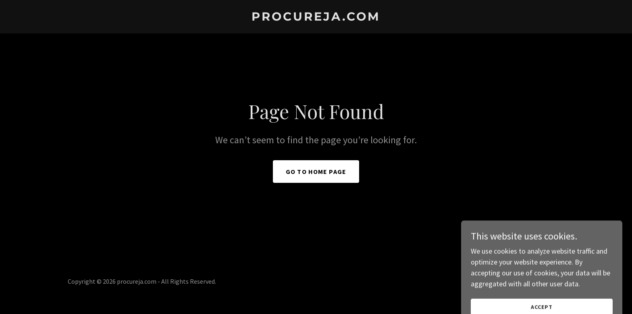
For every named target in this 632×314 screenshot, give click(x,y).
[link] (316, 18)
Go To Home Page (316, 171)
